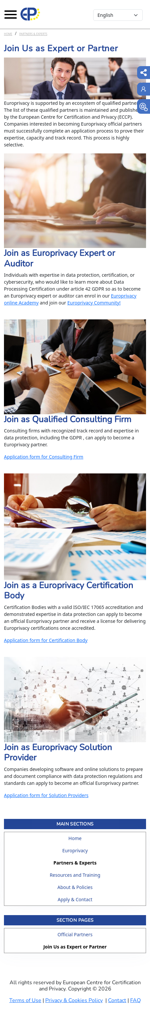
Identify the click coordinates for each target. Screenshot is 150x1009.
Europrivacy (75, 850)
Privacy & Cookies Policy (74, 1000)
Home (8, 34)
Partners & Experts (33, 34)
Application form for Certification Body (46, 640)
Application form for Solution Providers (46, 795)
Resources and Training (75, 875)
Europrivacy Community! (94, 303)
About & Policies (75, 887)
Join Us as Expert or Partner (75, 947)
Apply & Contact (74, 899)
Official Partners (75, 934)
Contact (117, 1000)
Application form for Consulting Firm (43, 457)
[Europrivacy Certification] (30, 14)
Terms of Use (25, 1000)
